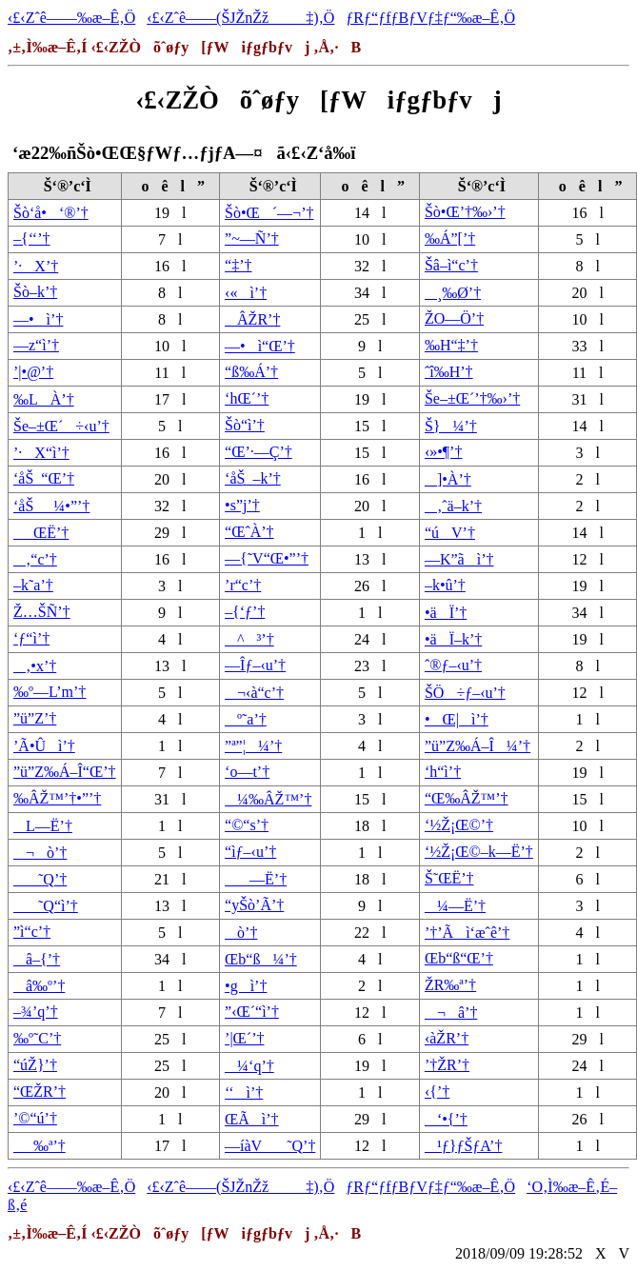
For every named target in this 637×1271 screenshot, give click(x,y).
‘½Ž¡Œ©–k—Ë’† (479, 852)
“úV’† (450, 533)
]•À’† (448, 479)
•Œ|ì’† (456, 719)
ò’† (241, 932)
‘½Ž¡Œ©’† (459, 825)
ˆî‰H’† (449, 372)
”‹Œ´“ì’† (252, 1011)
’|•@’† (33, 372)
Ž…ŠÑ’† (41, 612)
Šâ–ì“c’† (451, 265)
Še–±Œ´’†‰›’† (472, 398)
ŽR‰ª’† (450, 985)
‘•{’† (446, 1119)
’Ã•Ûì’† (44, 746)
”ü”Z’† (34, 718)
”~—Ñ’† (252, 238)
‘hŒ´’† (247, 398)
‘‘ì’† (244, 1092)
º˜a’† (246, 719)
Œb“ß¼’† (261, 959)
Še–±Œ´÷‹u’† (61, 426)
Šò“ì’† (245, 425)
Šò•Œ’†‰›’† (465, 212)
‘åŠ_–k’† (253, 478)
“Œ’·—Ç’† (258, 452)
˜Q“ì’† (45, 906)
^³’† (249, 639)
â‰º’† (39, 986)
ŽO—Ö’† (454, 318)
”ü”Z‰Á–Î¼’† (477, 746)
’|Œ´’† (244, 1038)
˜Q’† (40, 879)
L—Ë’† (42, 826)
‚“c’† (35, 559)
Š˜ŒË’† (449, 878)
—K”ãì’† (459, 559)
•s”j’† (242, 505)
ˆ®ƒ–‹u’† (453, 665)
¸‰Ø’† (453, 293)
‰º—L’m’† (49, 692)
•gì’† (246, 986)
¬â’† (451, 1012)
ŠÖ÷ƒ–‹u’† (465, 693)
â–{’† (36, 959)
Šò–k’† (35, 292)
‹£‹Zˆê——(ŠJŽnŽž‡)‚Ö (240, 18)
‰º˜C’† (37, 1038)
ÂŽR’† (252, 319)
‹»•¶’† (444, 452)
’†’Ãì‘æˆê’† (467, 932)
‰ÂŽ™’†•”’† (57, 798)
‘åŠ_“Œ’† (43, 478)
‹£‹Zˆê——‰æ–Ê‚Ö (71, 18)
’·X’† (35, 266)
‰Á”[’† (450, 238)
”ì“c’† (31, 931)
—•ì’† (38, 319)
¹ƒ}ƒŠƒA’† (463, 1146)
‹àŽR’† (446, 1038)
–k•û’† (445, 585)
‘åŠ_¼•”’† (51, 506)
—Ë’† (256, 879)
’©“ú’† (35, 1118)
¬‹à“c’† (254, 693)
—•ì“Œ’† (260, 346)
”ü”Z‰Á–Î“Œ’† (64, 772)
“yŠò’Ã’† (254, 905)
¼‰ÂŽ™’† (268, 799)
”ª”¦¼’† (253, 746)
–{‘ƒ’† (245, 612)
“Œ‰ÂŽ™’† (466, 798)
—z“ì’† (36, 345)
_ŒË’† (41, 533)
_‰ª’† (39, 1146)
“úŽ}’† (35, 1065)
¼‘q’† (249, 1066)
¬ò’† (40, 852)
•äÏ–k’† (453, 639)
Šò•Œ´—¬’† (269, 213)
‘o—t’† (247, 772)
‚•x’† (34, 666)
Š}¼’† (451, 426)
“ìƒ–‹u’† (250, 852)
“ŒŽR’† (39, 1091)
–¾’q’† (35, 1011)
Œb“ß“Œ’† (459, 958)
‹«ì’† (246, 293)
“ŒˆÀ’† (249, 532)
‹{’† (437, 1091)
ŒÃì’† (252, 1119)
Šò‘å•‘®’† (51, 213)
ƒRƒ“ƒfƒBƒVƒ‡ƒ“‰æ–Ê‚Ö (430, 18)
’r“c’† (243, 585)
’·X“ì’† (41, 453)
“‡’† (238, 265)
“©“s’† (247, 825)
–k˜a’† (33, 585)
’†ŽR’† (447, 1065)
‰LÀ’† (43, 399)
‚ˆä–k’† (453, 506)
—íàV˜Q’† (270, 1146)
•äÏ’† (446, 613)
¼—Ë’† (455, 906)
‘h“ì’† (443, 772)
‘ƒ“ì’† (31, 638)
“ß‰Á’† (251, 372)
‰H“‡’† (451, 345)
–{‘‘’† (31, 238)
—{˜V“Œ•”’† (267, 558)
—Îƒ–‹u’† (255, 665)
